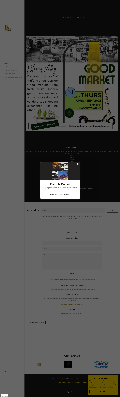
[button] (4, 395)
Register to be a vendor (60, 194)
